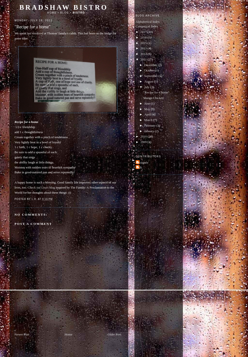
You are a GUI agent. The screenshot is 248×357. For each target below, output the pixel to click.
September (151, 76)
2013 (143, 48)
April (148, 114)
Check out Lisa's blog (41, 187)
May (147, 109)
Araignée (142, 162)
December (151, 65)
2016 (143, 37)
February (150, 125)
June (147, 103)
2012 (143, 54)
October (149, 70)
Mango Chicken (153, 98)
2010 (143, 136)
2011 (143, 59)
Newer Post (22, 334)
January (149, 131)
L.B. (139, 167)
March (148, 120)
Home (52, 12)
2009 (143, 142)
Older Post (114, 334)
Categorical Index (147, 26)
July (147, 87)
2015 (143, 43)
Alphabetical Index (148, 21)
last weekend (35, 33)
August (149, 81)
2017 (143, 32)
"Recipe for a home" (156, 92)
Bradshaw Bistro (63, 7)
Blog (64, 12)
